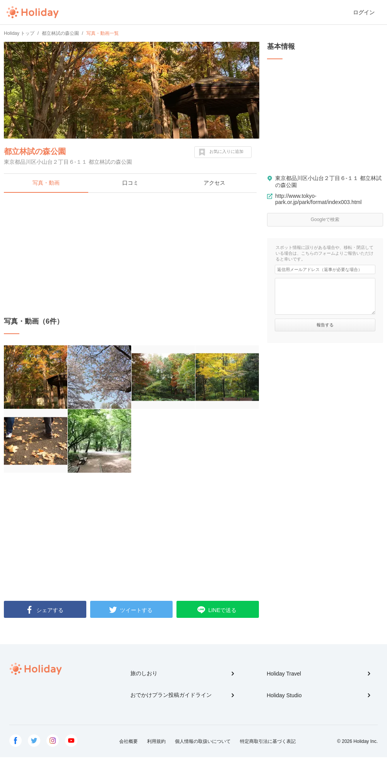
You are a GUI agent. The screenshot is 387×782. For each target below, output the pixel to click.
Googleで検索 (325, 219)
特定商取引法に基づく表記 (268, 741)
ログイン (364, 12)
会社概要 (128, 741)
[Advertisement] (131, 255)
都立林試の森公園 (35, 151)
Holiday (32, 12)
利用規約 (156, 741)
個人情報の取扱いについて (203, 741)
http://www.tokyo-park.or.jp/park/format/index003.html (318, 199)
